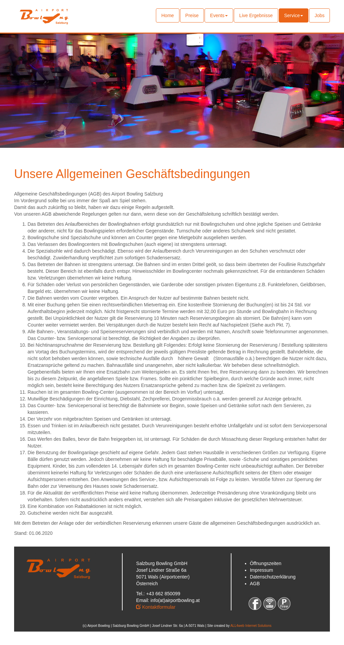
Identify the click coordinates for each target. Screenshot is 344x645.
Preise (192, 15)
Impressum (261, 570)
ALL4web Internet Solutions (250, 626)
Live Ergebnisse (256, 15)
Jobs (319, 15)
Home (170, 15)
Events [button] (219, 15)
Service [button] (293, 15)
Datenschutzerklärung (273, 576)
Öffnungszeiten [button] (266, 563)
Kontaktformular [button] (155, 607)
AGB (255, 583)
